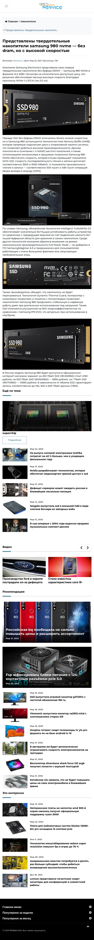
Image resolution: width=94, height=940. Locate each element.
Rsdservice (16, 930)
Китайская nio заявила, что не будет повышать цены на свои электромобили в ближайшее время (60, 783)
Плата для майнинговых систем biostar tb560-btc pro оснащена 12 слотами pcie (59, 827)
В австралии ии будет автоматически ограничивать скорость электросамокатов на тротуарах (59, 749)
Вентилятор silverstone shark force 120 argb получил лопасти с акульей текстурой (57, 765)
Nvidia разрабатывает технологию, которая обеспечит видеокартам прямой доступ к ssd (59, 472)
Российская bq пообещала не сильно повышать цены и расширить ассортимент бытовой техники (45, 634)
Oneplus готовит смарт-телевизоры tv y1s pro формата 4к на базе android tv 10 (58, 731)
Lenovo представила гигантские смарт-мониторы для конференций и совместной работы (57, 882)
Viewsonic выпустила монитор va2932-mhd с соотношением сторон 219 (58, 715)
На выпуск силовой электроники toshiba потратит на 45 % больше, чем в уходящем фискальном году (57, 456)
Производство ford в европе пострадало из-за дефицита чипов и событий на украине (22, 580)
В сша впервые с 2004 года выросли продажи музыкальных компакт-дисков (59, 525)
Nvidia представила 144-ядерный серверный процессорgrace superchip (45, 431)
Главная (11, 21)
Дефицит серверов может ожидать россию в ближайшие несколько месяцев (58, 490)
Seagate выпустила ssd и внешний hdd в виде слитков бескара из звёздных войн (59, 507)
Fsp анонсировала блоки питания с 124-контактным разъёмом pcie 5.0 (42, 677)
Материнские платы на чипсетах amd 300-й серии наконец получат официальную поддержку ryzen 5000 (58, 811)
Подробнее (14, 440)
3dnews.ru (18, 61)
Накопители (28, 21)
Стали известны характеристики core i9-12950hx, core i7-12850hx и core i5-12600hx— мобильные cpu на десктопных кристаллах (69, 580)
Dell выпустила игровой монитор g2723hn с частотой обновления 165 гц (58, 698)
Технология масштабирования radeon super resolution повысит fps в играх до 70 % (58, 845)
